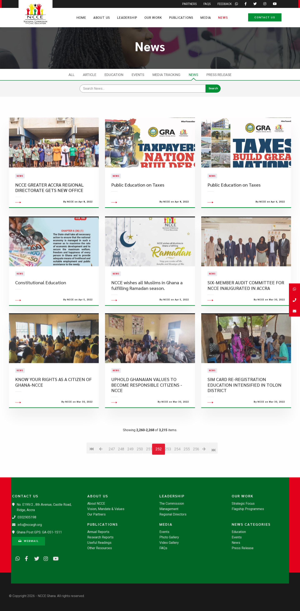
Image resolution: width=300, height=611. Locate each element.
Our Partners (96, 514)
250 (140, 470)
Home (81, 17)
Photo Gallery (169, 537)
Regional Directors (172, 514)
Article (89, 75)
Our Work (153, 17)
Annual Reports (98, 532)
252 (158, 470)
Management (168, 509)
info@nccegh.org (30, 525)
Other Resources (99, 548)
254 (177, 470)
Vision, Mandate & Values (105, 509)
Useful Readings (99, 542)
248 (121, 470)
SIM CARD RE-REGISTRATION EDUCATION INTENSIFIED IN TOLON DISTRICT (244, 406)
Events (138, 75)
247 (112, 470)
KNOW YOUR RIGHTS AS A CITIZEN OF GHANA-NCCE (53, 403)
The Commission (171, 503)
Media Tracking (166, 75)
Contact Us (264, 17)
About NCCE (96, 503)
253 (168, 470)
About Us (101, 17)
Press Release (218, 75)
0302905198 (27, 517)
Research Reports (100, 537)
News (223, 17)
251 (149, 470)
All (72, 75)
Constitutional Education (40, 304)
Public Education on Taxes (137, 195)
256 (196, 470)
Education (114, 75)
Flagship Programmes (248, 509)
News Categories (251, 524)
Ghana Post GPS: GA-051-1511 (39, 532)
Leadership (127, 17)
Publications (181, 17)
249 (130, 470)
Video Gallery (169, 542)
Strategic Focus (243, 503)
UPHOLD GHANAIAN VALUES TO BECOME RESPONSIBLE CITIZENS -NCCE (146, 406)
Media (205, 17)
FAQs (163, 548)
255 (187, 470)
